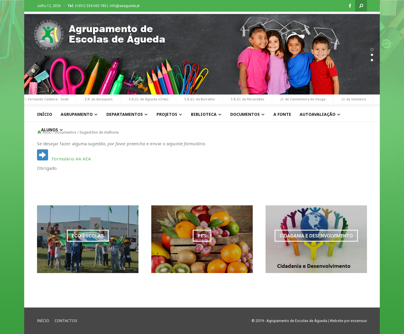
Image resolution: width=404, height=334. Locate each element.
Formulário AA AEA (71, 159)
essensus (359, 321)
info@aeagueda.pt (125, 6)
